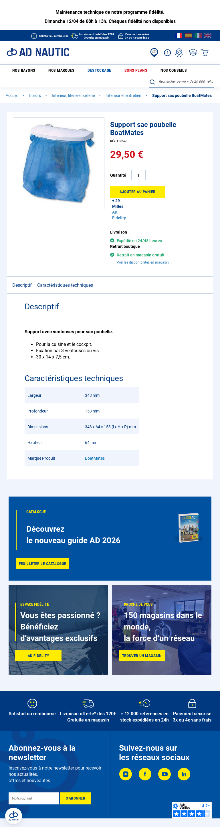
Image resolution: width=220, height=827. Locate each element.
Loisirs (35, 86)
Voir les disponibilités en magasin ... (144, 253)
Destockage (75, 71)
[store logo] (38, 52)
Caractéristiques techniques (65, 276)
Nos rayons (20, 71)
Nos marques (50, 71)
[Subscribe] (75, 789)
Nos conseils (124, 71)
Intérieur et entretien (124, 86)
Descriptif (22, 276)
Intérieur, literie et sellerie (74, 86)
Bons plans (99, 71)
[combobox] (181, 71)
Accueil (12, 86)
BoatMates (95, 449)
